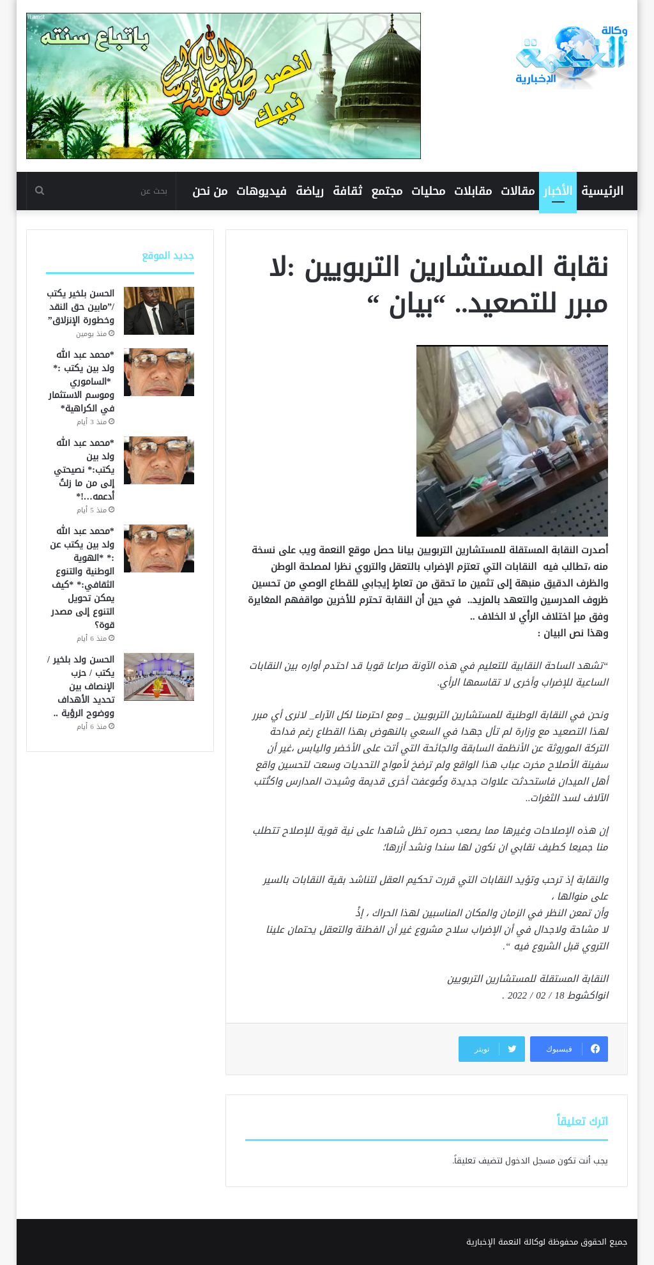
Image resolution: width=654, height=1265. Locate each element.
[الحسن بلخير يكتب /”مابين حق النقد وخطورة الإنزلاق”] (159, 311)
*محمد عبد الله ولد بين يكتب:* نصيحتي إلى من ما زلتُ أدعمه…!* (84, 469)
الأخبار (558, 191)
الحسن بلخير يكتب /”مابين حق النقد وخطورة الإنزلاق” (80, 307)
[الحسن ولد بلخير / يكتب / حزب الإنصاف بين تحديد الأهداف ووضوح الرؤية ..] (159, 677)
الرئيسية (602, 191)
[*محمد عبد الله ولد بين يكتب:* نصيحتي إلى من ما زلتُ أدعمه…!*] (159, 460)
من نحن (209, 191)
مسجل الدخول (530, 1161)
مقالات (518, 191)
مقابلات (473, 191)
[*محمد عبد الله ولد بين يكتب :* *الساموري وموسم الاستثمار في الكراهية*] (159, 372)
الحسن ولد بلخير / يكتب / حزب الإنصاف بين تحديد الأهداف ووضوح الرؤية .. (80, 686)
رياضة (310, 191)
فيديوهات (261, 191)
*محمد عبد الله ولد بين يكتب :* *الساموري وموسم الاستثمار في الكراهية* (81, 381)
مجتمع (386, 191)
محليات (428, 191)
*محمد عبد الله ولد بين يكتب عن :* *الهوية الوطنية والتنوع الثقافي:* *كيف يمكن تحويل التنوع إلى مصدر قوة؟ (82, 578)
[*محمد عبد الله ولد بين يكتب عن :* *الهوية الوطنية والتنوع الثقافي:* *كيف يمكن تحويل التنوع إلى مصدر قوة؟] (159, 548)
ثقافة (347, 191)
